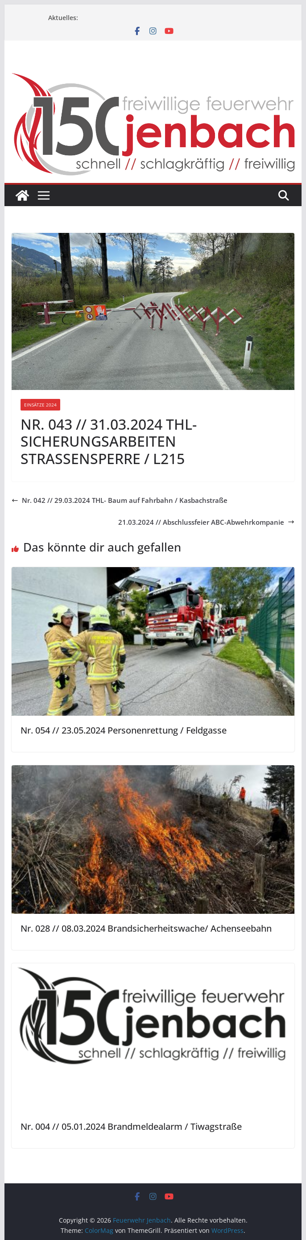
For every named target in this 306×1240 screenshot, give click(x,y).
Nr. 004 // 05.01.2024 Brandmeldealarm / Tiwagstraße (131, 1126)
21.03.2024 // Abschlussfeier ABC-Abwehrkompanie (206, 522)
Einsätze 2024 (40, 405)
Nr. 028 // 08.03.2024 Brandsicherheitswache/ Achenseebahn (146, 928)
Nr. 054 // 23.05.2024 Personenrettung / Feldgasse (124, 730)
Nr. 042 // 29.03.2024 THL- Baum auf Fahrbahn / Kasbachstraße (119, 500)
